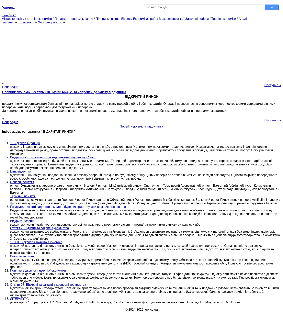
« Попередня (10, 85)
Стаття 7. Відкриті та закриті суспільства (39, 228)
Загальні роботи (197, 18)
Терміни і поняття (23, 196)
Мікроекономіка (13, 18)
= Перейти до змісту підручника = (141, 126)
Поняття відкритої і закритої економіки (38, 270)
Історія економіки (39, 18)
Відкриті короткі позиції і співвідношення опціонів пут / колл (53, 157)
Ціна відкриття (20, 171)
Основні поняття (22, 182)
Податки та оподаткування (73, 18)
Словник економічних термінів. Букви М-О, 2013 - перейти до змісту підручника (64, 92)
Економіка (9, 15)
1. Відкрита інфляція (25, 143)
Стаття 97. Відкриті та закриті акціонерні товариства (48, 284)
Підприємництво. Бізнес (113, 18)
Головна (8, 22)
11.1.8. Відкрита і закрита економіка (36, 242)
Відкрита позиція (22, 221)
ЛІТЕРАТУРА (19, 298)
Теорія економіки (223, 18)
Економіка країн (144, 18)
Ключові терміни (22, 256)
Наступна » (272, 85)
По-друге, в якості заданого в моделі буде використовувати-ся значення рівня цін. (69, 206)
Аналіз (243, 18)
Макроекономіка (171, 18)
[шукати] (203, 7)
